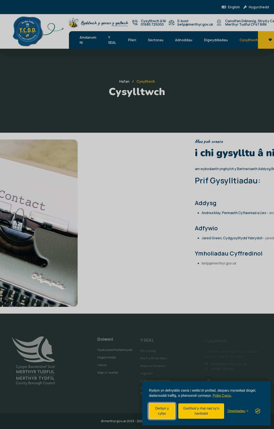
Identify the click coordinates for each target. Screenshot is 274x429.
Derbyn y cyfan (162, 411)
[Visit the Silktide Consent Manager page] (258, 411)
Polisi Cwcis (222, 395)
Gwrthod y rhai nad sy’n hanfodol (201, 411)
